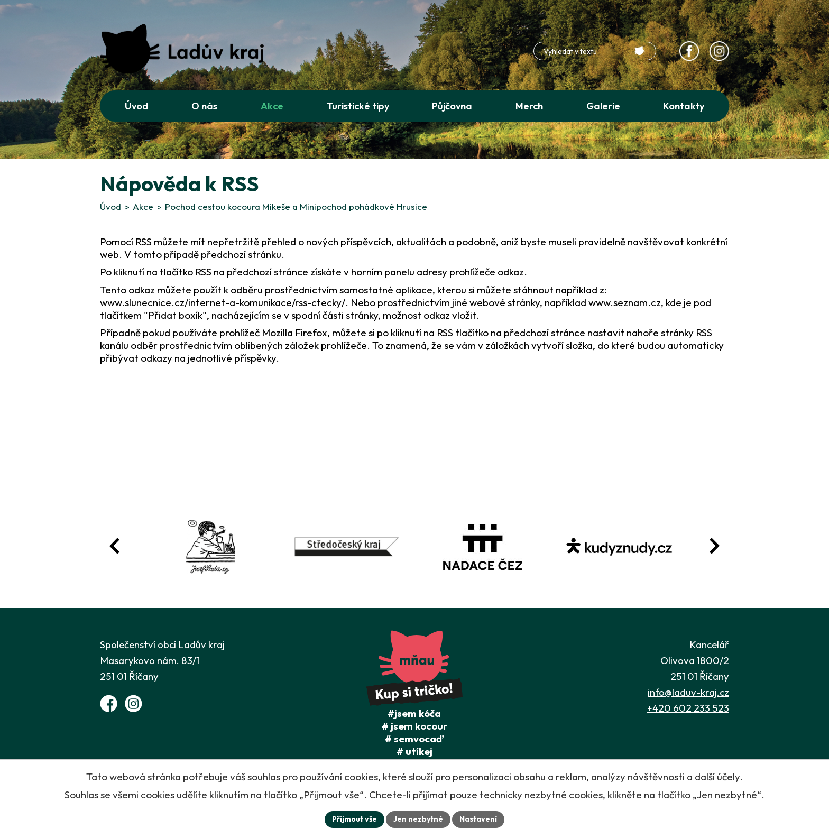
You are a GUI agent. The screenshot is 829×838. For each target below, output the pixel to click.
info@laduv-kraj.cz (688, 692)
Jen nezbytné (418, 819)
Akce (143, 206)
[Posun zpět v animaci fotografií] (114, 546)
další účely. (719, 776)
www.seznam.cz (624, 302)
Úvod (110, 206)
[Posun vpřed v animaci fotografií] (714, 546)
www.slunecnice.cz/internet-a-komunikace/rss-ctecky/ (222, 302)
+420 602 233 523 (688, 708)
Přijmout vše (354, 819)
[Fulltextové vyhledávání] (594, 51)
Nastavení (478, 819)
